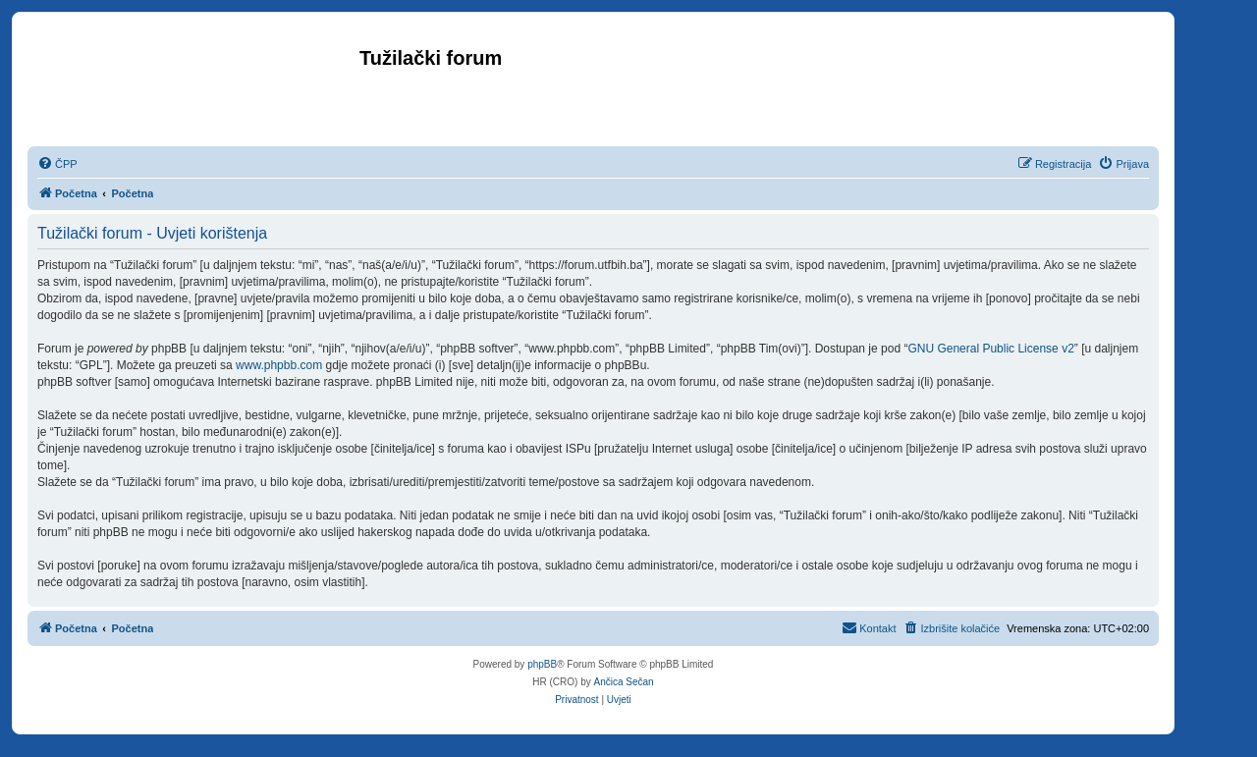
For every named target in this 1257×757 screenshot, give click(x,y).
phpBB (542, 664)
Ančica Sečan (624, 681)
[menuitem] (57, 164)
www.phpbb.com (279, 365)
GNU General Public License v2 (990, 348)
